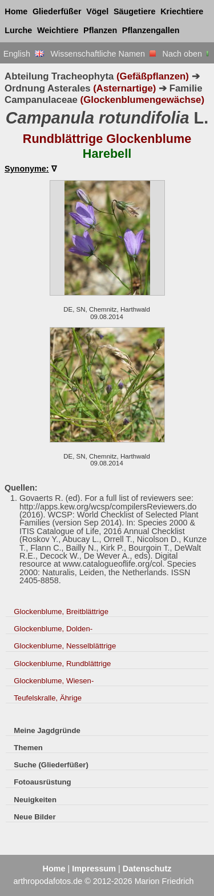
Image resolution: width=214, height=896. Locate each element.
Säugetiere (135, 11)
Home (16, 11)
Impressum (94, 868)
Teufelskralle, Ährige (48, 698)
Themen (28, 747)
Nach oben (187, 53)
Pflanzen (100, 30)
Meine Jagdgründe (47, 730)
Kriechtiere (181, 11)
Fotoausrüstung (42, 782)
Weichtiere (58, 30)
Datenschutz (147, 868)
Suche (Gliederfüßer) (51, 764)
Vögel (97, 11)
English (23, 53)
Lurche (18, 30)
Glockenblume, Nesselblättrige (65, 646)
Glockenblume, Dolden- (53, 628)
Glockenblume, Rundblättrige (62, 663)
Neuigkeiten (35, 799)
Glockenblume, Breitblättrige (61, 611)
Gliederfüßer (57, 11)
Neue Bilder (34, 817)
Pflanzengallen (151, 30)
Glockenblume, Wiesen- (54, 680)
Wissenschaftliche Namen (103, 53)
